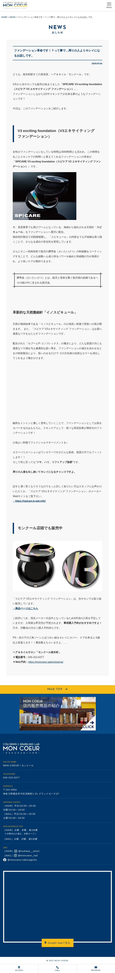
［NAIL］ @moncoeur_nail (20, 855)
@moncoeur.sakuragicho (20, 859)
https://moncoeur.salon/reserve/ (46, 661)
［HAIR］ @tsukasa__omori (21, 851)
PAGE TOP (57, 689)
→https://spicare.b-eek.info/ (29, 500)
